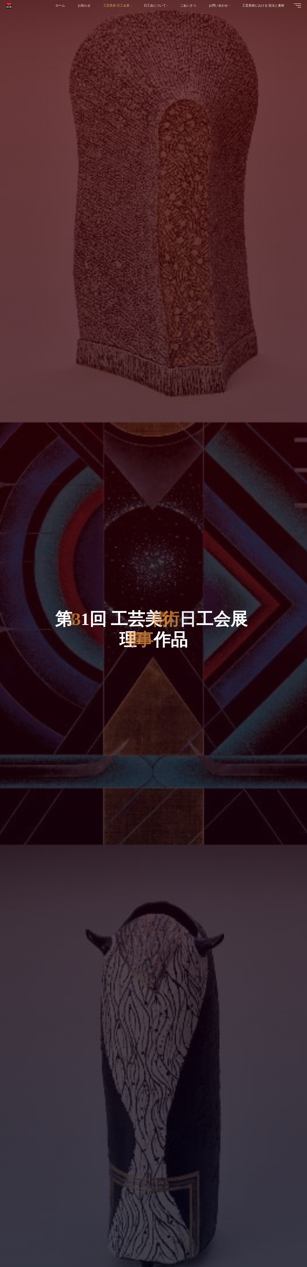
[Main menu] (295, 6)
